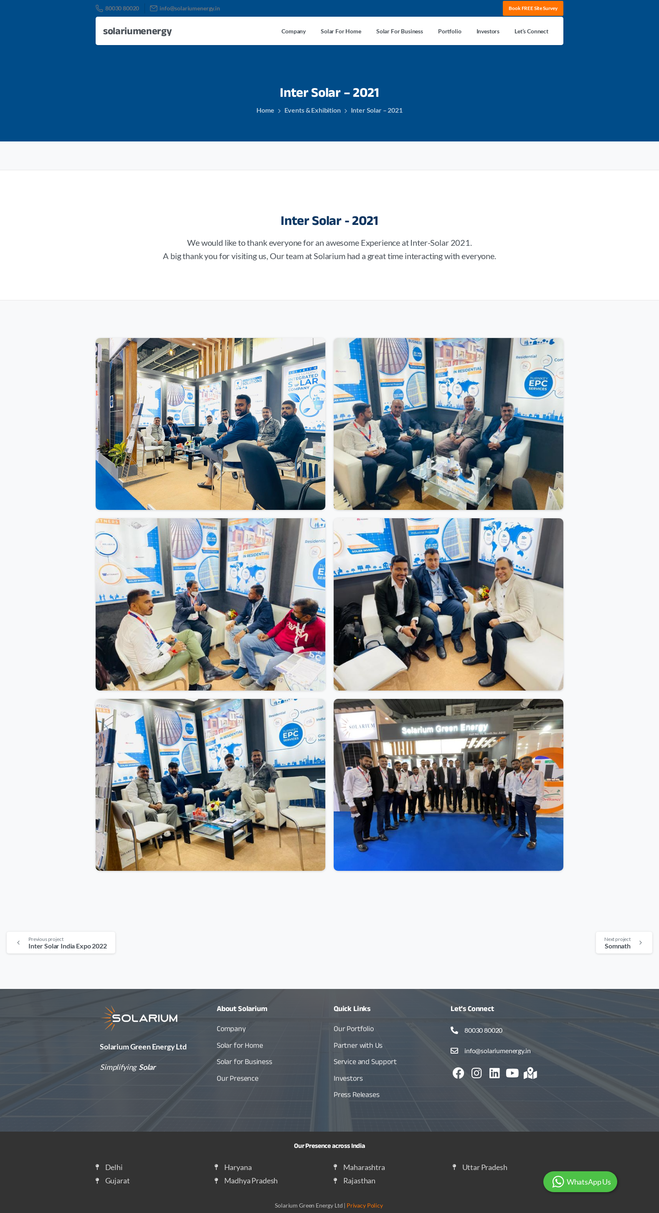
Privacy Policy (365, 1205)
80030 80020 (117, 8)
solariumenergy (137, 30)
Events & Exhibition (312, 110)
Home (265, 110)
